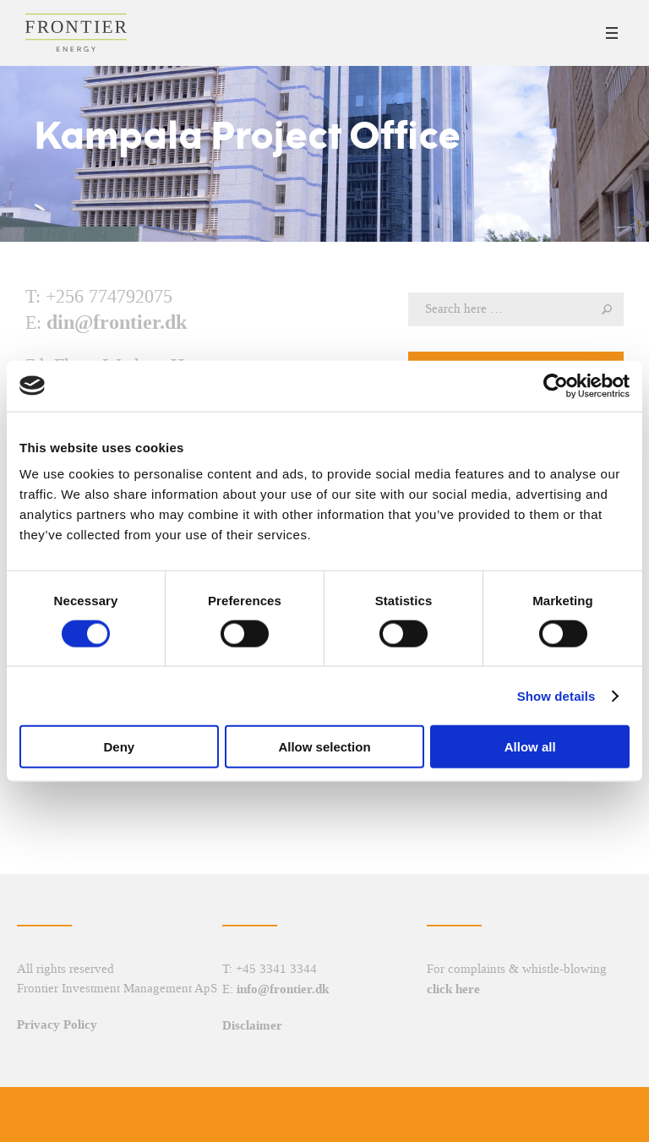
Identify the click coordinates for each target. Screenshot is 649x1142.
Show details (556, 695)
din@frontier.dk (116, 322)
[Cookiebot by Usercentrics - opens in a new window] (556, 385)
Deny (118, 747)
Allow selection (324, 747)
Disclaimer (252, 1025)
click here (453, 989)
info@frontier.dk (283, 989)
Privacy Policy (57, 1024)
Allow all (530, 747)
